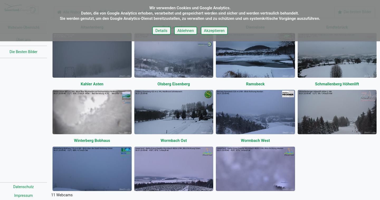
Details (161, 30)
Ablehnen (185, 30)
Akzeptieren (214, 30)
